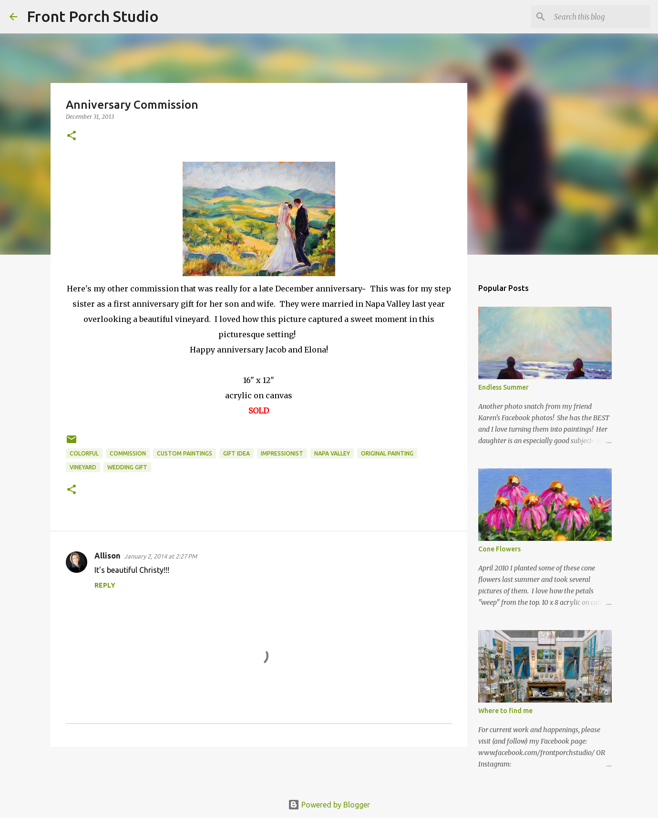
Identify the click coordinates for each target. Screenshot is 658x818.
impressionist (282, 453)
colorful (84, 453)
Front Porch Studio (93, 16)
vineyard (83, 467)
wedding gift (127, 467)
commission (128, 453)
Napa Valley (332, 453)
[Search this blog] (600, 16)
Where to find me (505, 710)
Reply (104, 585)
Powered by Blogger (329, 804)
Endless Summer (503, 387)
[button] (71, 136)
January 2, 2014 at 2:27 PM (160, 556)
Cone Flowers (499, 549)
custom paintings (184, 453)
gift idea (236, 453)
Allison (107, 555)
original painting (387, 453)
